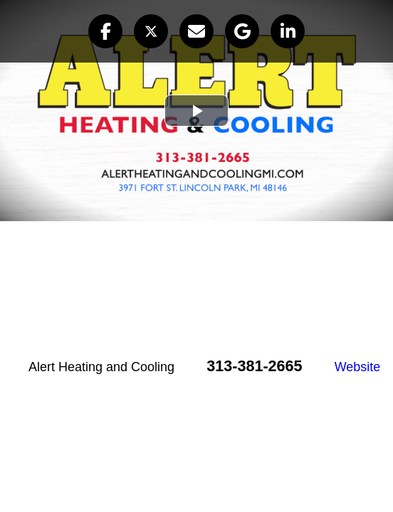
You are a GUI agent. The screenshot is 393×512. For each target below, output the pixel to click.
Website (358, 367)
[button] (105, 31)
